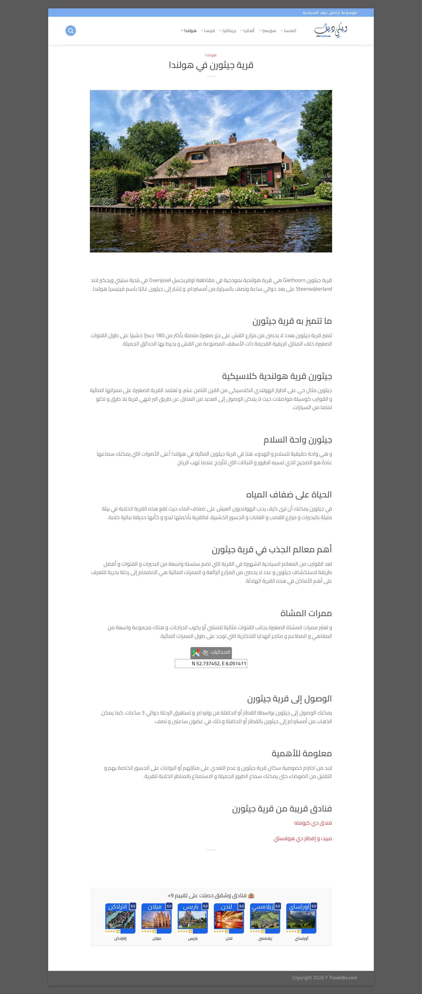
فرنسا (207, 30)
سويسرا (267, 30)
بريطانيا (227, 30)
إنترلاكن (120, 921)
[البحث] (70, 30)
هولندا (189, 30)
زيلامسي (265, 921)
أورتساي (301, 921)
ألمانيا (247, 30)
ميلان (156, 921)
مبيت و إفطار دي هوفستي (303, 838)
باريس (193, 921)
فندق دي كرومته (313, 823)
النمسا (288, 30)
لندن (229, 921)
